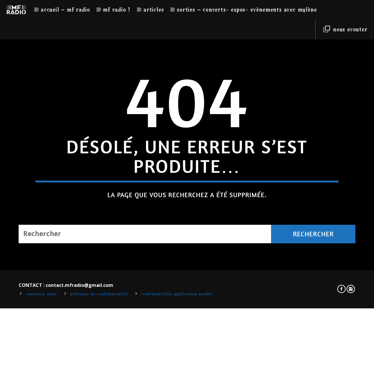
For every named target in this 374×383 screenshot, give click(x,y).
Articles (153, 9)
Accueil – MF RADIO (65, 9)
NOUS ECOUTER (345, 29)
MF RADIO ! (116, 9)
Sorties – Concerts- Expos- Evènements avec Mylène (247, 9)
